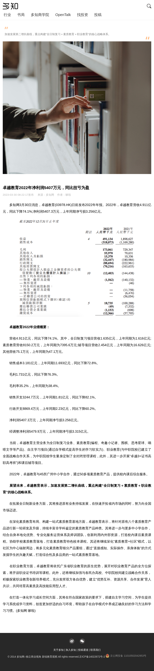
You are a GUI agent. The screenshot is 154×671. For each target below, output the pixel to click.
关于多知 (58, 649)
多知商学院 (40, 15)
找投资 (82, 15)
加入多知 (71, 649)
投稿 (98, 15)
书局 (21, 15)
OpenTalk (63, 15)
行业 (7, 15)
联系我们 (95, 649)
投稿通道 (83, 649)
